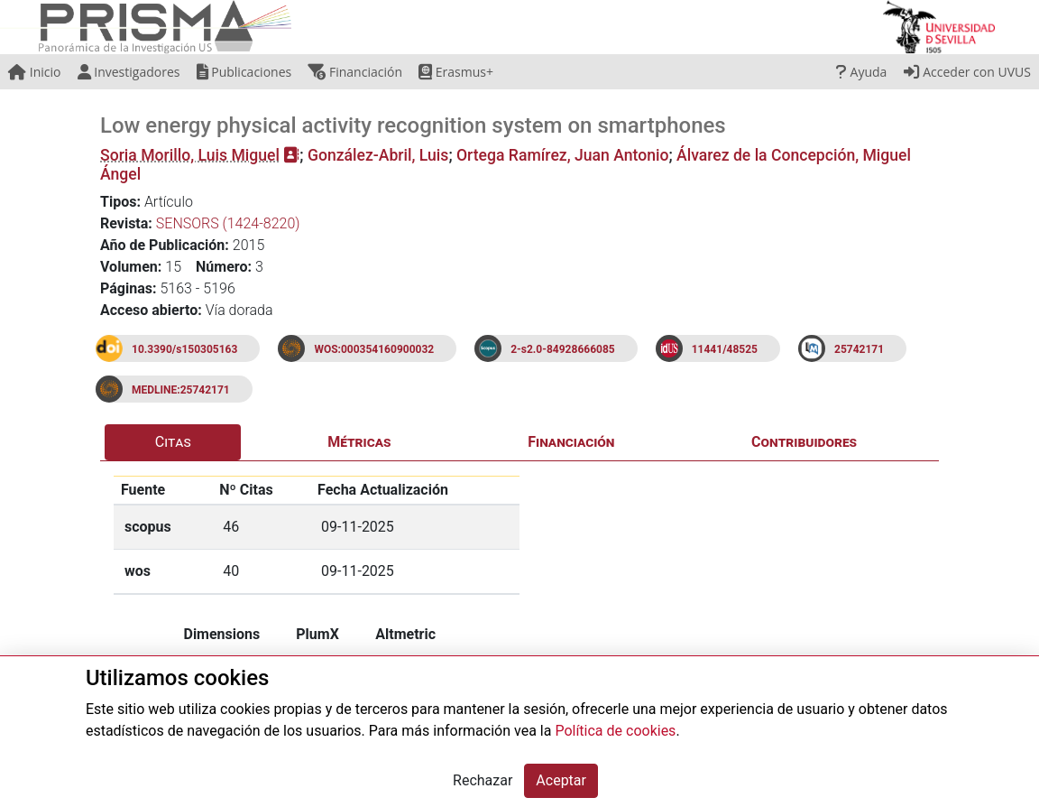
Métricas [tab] (359, 441)
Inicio (34, 71)
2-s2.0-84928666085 (562, 349)
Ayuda (861, 71)
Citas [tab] (173, 441)
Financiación (355, 71)
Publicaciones (244, 71)
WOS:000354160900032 (374, 349)
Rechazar (482, 780)
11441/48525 (725, 349)
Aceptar (561, 780)
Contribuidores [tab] (804, 441)
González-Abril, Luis (378, 155)
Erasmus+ (455, 71)
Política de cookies (615, 730)
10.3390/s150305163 (184, 349)
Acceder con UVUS (967, 71)
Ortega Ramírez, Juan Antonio (562, 155)
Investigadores (129, 71)
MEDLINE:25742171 (181, 390)
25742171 (859, 349)
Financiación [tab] (571, 441)
